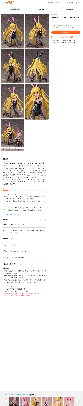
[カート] (63, 3)
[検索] (56, 3)
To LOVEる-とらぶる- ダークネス (59, 14)
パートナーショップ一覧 (13, 214)
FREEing (14, 245)
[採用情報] (49, 3)
